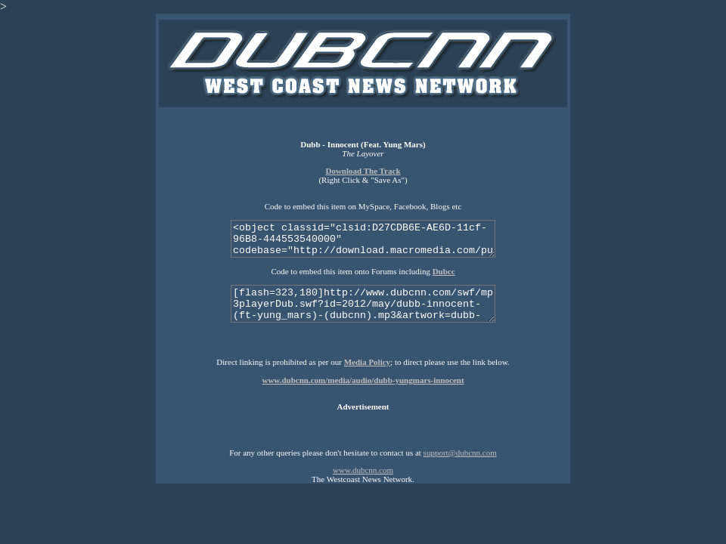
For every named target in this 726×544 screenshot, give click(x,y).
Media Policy (367, 361)
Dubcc (444, 271)
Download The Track (362, 170)
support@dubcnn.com (460, 452)
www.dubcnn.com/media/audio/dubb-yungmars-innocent (363, 380)
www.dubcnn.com (363, 469)
